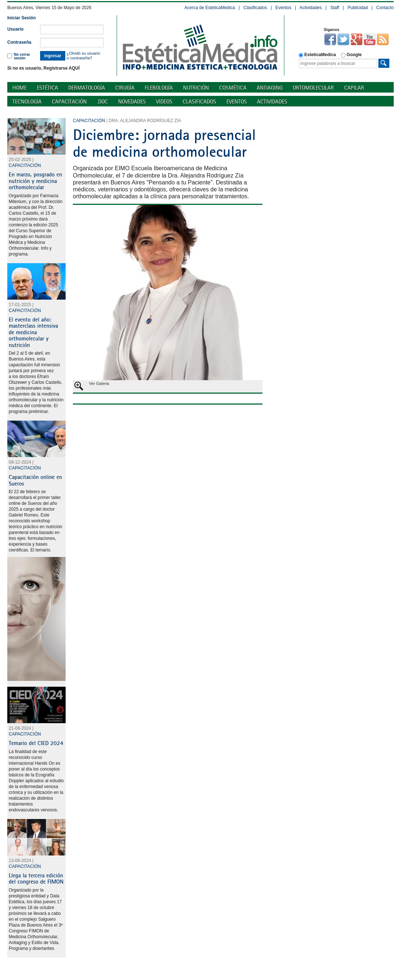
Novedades (132, 101)
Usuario (15, 29)
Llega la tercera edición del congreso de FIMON (36, 878)
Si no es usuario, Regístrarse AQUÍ (43, 68)
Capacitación (69, 101)
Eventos (283, 7)
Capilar (354, 87)
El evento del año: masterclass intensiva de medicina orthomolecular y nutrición (33, 332)
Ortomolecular (313, 87)
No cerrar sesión (18, 56)
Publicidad (357, 7)
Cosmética (232, 87)
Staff (334, 7)
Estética (47, 87)
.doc (102, 101)
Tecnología (27, 101)
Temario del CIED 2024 (36, 742)
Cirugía (125, 87)
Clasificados (255, 7)
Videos (164, 101)
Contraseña (19, 42)
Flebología (159, 87)
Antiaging (270, 87)
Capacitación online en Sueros (35, 480)
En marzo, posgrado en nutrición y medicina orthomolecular (35, 181)
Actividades (310, 7)
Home (19, 87)
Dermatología (86, 87)
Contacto (385, 7)
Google (351, 55)
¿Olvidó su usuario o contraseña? (83, 55)
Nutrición (196, 87)
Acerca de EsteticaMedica (209, 7)
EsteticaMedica (317, 55)
